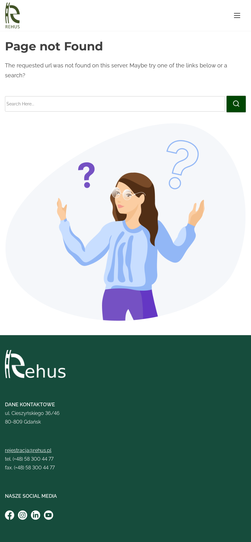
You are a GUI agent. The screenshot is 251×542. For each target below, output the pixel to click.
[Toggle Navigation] (237, 15)
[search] (236, 104)
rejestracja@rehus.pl (28, 450)
